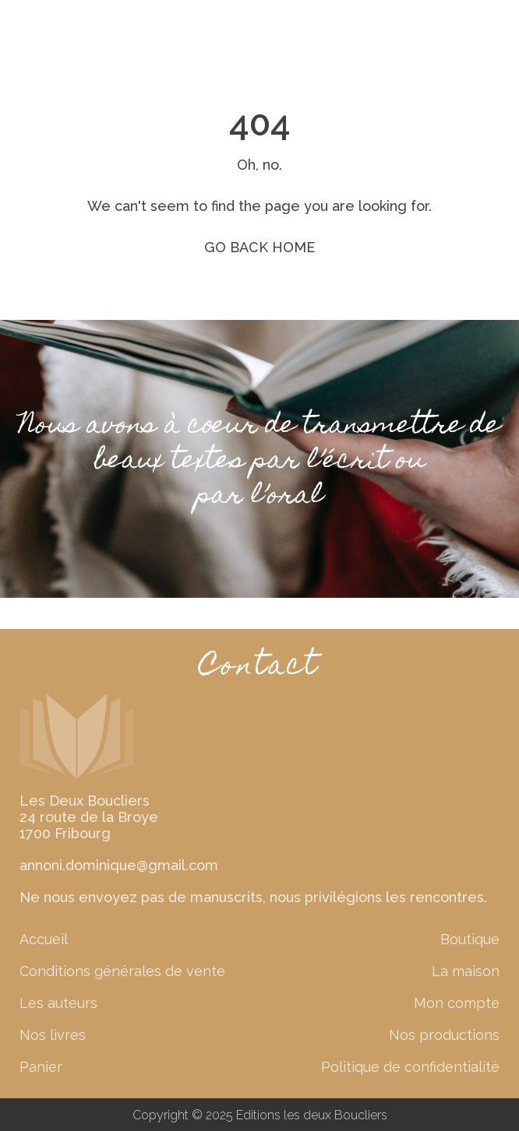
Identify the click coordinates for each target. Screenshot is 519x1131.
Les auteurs (58, 1003)
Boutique (470, 939)
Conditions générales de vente (122, 971)
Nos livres (52, 1035)
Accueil (43, 939)
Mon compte (457, 1003)
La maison (466, 971)
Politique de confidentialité (410, 1067)
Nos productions (444, 1035)
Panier (40, 1067)
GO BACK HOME (259, 247)
